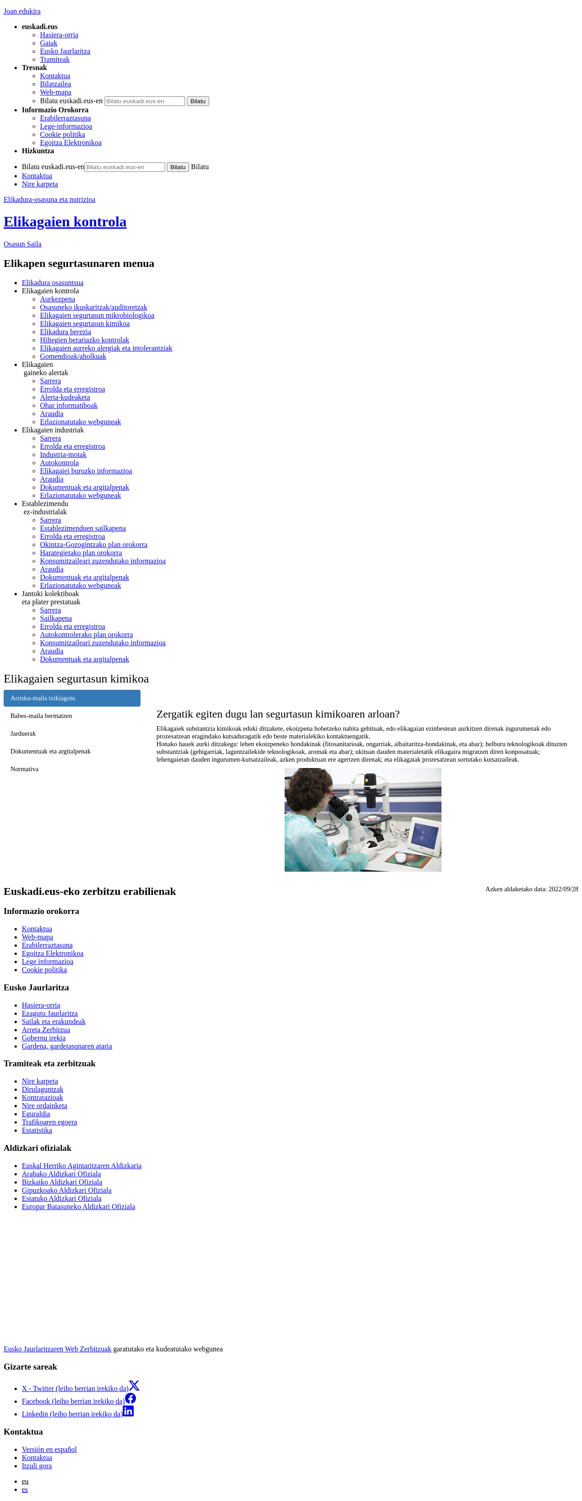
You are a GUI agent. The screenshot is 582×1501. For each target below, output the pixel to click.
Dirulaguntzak (43, 1089)
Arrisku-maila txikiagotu (42, 698)
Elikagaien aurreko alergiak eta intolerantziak (106, 348)
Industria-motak (63, 454)
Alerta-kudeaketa (65, 397)
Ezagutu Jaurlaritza (50, 1013)
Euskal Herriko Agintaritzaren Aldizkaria (81, 1166)
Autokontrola (59, 463)
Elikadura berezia (65, 332)
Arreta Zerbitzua (46, 1030)
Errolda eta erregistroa (72, 389)
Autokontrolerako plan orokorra (86, 634)
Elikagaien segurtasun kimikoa (85, 323)
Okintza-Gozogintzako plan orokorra (93, 544)
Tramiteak (55, 59)
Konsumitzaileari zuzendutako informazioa (103, 561)
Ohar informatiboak (69, 405)
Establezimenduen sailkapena (83, 528)
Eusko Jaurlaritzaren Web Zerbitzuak (57, 1349)
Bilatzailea (55, 84)
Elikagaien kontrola (65, 221)
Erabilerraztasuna (65, 118)
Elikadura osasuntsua (53, 282)
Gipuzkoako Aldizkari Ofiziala (66, 1190)
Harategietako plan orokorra (81, 553)
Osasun (22, 244)
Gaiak (48, 43)
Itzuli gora (37, 1466)
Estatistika (37, 1130)
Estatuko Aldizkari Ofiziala (61, 1198)
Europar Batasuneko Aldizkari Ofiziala (78, 1206)
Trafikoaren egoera (49, 1122)
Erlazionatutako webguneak (80, 422)
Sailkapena (56, 618)
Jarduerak (23, 733)
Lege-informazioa (66, 126)
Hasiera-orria (59, 35)
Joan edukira (22, 11)
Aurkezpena (57, 299)
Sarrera (50, 381)
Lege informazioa (47, 961)
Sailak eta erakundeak (53, 1021)
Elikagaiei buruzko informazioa (86, 471)
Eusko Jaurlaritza (65, 51)
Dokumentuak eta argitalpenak (84, 487)
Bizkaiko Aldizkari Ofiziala (62, 1182)
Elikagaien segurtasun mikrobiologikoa (97, 315)
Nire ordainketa (44, 1105)
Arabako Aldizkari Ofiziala (61, 1174)
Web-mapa (55, 92)
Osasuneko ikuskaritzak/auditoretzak (93, 307)
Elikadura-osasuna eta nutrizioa (49, 199)
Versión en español (49, 1449)
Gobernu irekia (43, 1038)
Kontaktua (55, 76)
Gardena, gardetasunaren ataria (67, 1046)
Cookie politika (62, 134)
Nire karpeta (40, 184)
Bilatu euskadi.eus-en (71, 101)
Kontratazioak (42, 1097)
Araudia (52, 413)
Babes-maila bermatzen (41, 715)
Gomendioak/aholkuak (73, 356)
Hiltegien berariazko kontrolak (84, 340)
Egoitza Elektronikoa (71, 142)
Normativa (24, 769)
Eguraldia (36, 1114)
